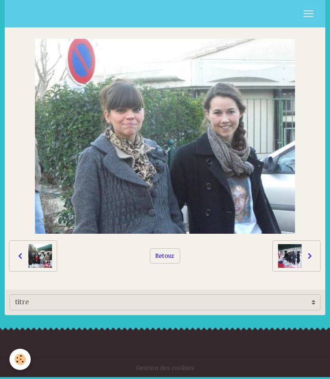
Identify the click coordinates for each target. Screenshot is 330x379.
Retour (164, 255)
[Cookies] (20, 359)
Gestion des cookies (165, 367)
